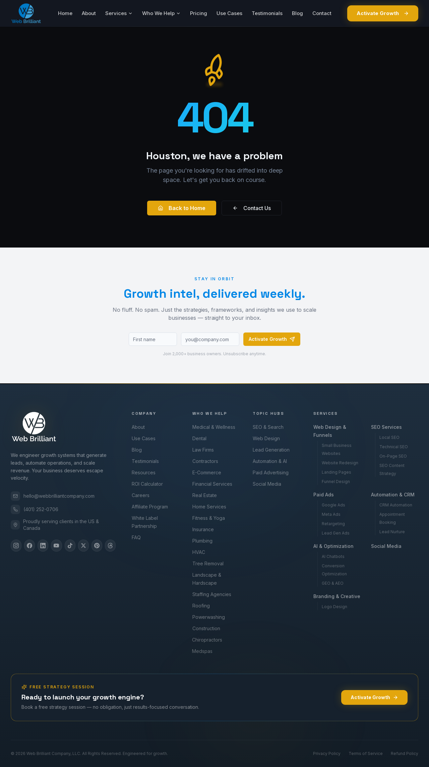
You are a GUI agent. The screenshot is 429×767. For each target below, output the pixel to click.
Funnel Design (334, 481)
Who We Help (161, 13)
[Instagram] (16, 546)
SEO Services (384, 427)
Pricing (198, 13)
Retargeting (331, 523)
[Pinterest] (96, 546)
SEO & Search (266, 427)
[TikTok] (70, 546)
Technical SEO (392, 446)
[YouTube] (56, 546)
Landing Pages (335, 472)
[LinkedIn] (43, 546)
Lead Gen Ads (333, 533)
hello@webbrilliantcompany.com (53, 496)
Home (65, 13)
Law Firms (200, 450)
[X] (83, 546)
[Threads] (110, 546)
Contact (321, 13)
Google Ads (331, 504)
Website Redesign (338, 462)
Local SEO (388, 437)
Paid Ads (321, 494)
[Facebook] (29, 546)
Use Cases (229, 13)
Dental (197, 438)
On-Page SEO (391, 456)
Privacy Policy (327, 753)
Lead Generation (269, 450)
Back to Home (181, 208)
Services (119, 13)
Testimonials (267, 13)
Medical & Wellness (212, 427)
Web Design (264, 438)
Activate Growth (383, 13)
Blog (297, 13)
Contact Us (252, 208)
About (89, 13)
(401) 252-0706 (34, 509)
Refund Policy (404, 753)
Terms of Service (366, 753)
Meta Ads (328, 514)
